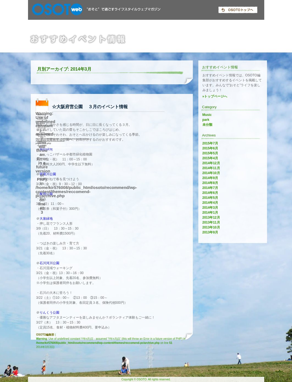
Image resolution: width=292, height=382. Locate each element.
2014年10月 (211, 173)
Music (207, 115)
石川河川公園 (49, 263)
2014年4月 (210, 203)
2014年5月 (210, 198)
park (205, 120)
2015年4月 (210, 158)
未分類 (207, 125)
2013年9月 (210, 232)
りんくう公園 (49, 312)
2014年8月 (210, 183)
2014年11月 (211, 168)
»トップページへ (214, 96)
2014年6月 (210, 193)
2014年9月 (210, 178)
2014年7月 (210, 188)
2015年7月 (210, 143)
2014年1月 (210, 212)
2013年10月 (211, 227)
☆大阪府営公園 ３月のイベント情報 (90, 106)
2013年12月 (211, 217)
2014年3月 (210, 208)
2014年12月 (211, 163)
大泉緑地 (46, 219)
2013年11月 (211, 222)
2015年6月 (210, 148)
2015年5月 (210, 153)
